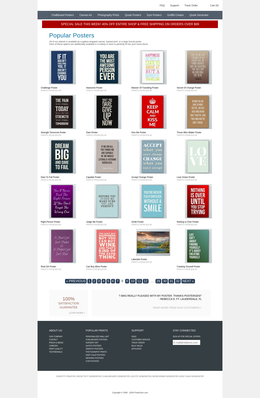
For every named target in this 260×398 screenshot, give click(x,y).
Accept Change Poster (142, 177)
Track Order (191, 5)
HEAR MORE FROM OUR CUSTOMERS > (177, 307)
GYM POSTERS (92, 361)
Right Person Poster (50, 222)
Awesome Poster (94, 88)
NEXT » (188, 281)
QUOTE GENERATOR (141, 376)
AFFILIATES (136, 349)
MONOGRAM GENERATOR (165, 376)
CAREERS (53, 346)
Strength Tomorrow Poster (53, 132)
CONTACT (53, 340)
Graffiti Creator (175, 15)
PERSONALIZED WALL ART (97, 337)
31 (171, 281)
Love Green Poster (186, 177)
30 (165, 281)
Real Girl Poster (48, 266)
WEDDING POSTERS (95, 358)
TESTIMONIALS (55, 352)
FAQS (133, 337)
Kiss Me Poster (138, 132)
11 (139, 281)
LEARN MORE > (77, 313)
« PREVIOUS (76, 281)
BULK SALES (136, 346)
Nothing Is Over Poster (188, 222)
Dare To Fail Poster (50, 177)
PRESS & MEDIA (56, 343)
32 (178, 281)
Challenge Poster (49, 88)
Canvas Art (85, 15)
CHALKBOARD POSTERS (96, 340)
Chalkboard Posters (62, 15)
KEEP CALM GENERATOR (191, 376)
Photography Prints (108, 15)
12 (146, 281)
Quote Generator (199, 15)
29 (158, 281)
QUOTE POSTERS (93, 346)
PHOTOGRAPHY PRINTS (96, 352)
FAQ (162, 5)
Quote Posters (133, 15)
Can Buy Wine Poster (96, 266)
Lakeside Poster (139, 259)
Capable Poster (93, 177)
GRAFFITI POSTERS (94, 349)
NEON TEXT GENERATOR (89, 376)
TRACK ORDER (138, 343)
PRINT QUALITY (56, 349)
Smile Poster (137, 222)
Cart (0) (214, 5)
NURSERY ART (92, 343)
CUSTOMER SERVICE (140, 340)
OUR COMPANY (56, 337)
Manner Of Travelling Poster (144, 88)
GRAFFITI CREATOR (65, 376)
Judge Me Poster (94, 222)
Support (174, 5)
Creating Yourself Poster (188, 266)
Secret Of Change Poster (189, 88)
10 (133, 281)
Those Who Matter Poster (189, 132)
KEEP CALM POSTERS (95, 355)
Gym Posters (154, 15)
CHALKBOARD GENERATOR (116, 376)
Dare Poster (92, 132)
